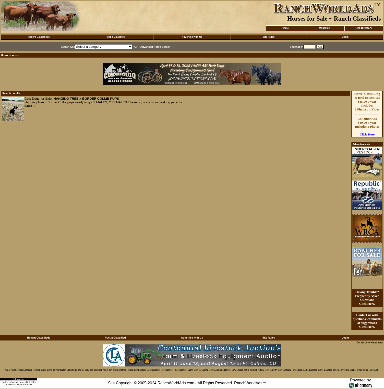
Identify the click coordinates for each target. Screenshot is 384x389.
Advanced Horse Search (155, 46)
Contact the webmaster (369, 342)
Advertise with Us (192, 37)
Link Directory (363, 28)
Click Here (367, 134)
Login (345, 37)
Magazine (324, 28)
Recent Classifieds (39, 37)
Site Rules (269, 37)
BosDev (9, 384)
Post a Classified (115, 37)
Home (285, 28)
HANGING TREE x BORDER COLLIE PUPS (86, 98)
